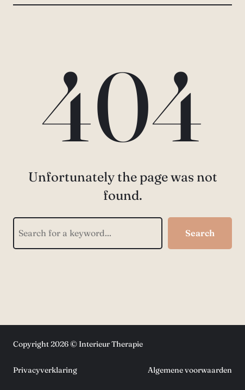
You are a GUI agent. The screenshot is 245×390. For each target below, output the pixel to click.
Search (200, 232)
